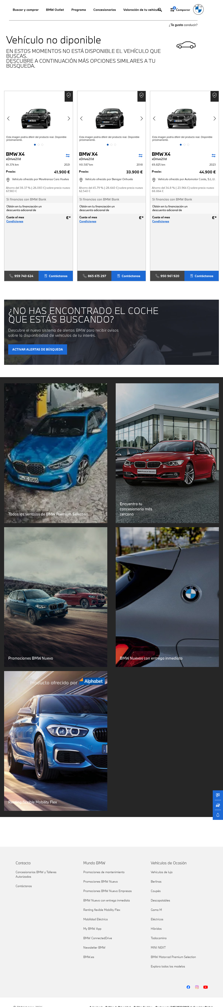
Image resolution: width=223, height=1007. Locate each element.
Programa (78, 10)
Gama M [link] (156, 910)
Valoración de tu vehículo (141, 10)
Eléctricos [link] (157, 919)
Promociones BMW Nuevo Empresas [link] (107, 891)
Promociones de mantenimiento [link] (104, 872)
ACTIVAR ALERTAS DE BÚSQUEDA (37, 349)
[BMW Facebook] (188, 987)
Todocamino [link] (159, 938)
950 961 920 (167, 276)
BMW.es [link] (88, 957)
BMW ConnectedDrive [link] (97, 938)
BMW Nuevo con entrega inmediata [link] (106, 900)
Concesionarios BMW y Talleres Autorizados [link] (36, 874)
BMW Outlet (55, 10)
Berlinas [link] (156, 881)
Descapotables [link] (160, 900)
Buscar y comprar (26, 10)
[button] (35, 145)
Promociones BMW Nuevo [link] (100, 881)
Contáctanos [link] (24, 886)
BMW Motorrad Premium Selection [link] (173, 957)
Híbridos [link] (156, 929)
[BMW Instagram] (197, 987)
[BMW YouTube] (205, 987)
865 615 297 (94, 276)
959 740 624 (21, 276)
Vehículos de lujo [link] (162, 872)
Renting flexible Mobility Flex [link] (101, 910)
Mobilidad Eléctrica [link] (95, 919)
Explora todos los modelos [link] (168, 966)
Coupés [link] (156, 891)
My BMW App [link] (92, 929)
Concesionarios (104, 10)
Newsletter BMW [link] (94, 947)
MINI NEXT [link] (158, 947)
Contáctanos (55, 276)
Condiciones (14, 221)
